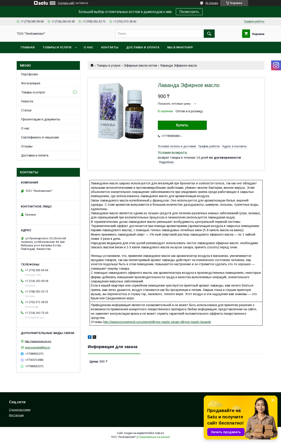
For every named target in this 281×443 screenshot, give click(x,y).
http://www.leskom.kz (38, 341)
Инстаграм (16, 415)
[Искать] (209, 33)
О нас (88, 47)
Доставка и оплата (142, 47)
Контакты (109, 47)
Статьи (26, 110)
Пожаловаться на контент (154, 437)
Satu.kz (159, 433)
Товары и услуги (57, 47)
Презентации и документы (40, 119)
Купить (182, 125)
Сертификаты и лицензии (40, 137)
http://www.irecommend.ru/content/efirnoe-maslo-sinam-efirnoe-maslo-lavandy (157, 322)
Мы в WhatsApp (180, 47)
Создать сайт (66, 3)
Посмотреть (189, 12)
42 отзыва (211, 3)
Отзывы (26, 146)
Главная (28, 47)
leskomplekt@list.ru (37, 347)
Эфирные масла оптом (140, 65)
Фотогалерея (30, 83)
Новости (27, 101)
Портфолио (29, 74)
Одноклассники (20, 409)
